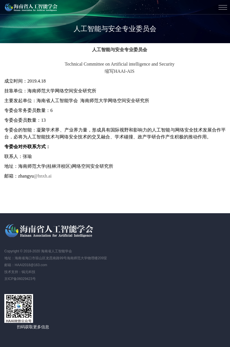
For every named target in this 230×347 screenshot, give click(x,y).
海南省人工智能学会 (31, 7)
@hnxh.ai (42, 176)
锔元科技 (28, 272)
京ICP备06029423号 (20, 279)
